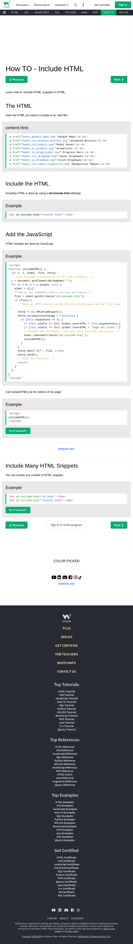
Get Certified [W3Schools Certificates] (102, 5)
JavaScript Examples (65, 809)
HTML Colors (64, 774)
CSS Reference (64, 750)
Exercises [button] (61, 5)
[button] (75, 5)
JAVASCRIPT (42, 12)
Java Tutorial (66, 722)
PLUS (66, 628)
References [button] (42, 5)
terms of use (109, 929)
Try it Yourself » (18, 431)
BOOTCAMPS (66, 663)
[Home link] (6, 4)
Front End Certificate (66, 867)
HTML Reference (64, 746)
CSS (26, 12)
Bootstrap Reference (65, 767)
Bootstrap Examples (65, 826)
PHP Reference (64, 771)
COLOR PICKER (66, 561)
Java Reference (65, 778)
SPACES (66, 637)
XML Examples (64, 836)
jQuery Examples (65, 840)
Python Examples (65, 819)
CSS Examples (65, 805)
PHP (95, 12)
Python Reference (64, 760)
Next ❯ (119, 79)
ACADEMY (77, 918)
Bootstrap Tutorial (67, 715)
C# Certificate (66, 892)
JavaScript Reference (64, 753)
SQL (57, 12)
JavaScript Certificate (66, 864)
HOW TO (108, 12)
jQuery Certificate (66, 881)
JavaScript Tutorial (66, 698)
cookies (57, 931)
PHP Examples (64, 829)
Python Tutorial (66, 708)
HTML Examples (64, 802)
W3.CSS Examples (64, 823)
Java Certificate (66, 885)
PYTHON (70, 12)
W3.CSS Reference (65, 764)
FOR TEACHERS (66, 654)
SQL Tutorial (66, 705)
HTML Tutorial (66, 691)
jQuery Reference (65, 784)
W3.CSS (123, 12)
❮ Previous (16, 79)
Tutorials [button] (22, 5)
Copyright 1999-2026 (31, 936)
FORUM (52, 918)
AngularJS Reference (65, 781)
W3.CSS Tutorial (66, 712)
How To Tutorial (66, 701)
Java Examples (64, 833)
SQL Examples (64, 816)
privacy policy (72, 931)
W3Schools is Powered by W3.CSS (94, 936)
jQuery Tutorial (67, 729)
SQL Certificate (66, 871)
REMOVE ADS (66, 449)
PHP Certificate (67, 878)
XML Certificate (67, 895)
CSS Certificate (66, 861)
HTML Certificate (66, 857)
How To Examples (64, 812)
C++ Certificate (66, 888)
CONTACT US (66, 671)
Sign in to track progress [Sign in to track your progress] (66, 525)
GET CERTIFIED (66, 645)
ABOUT (64, 918)
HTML (15, 12)
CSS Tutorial (66, 695)
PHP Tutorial (66, 719)
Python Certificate (66, 874)
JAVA (84, 12)
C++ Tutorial (66, 726)
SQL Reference (64, 757)
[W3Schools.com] (66, 619)
